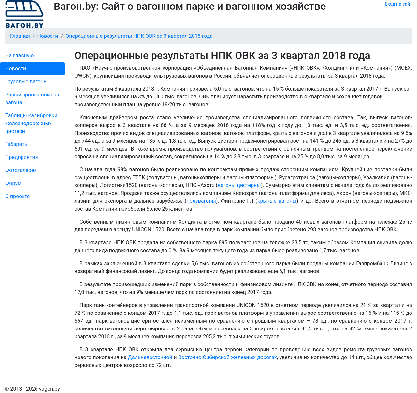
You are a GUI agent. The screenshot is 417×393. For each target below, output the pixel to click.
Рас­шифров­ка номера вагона (32, 99)
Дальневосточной (150, 357)
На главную (19, 55)
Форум (13, 183)
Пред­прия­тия (21, 157)
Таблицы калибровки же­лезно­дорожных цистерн (31, 123)
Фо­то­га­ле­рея (21, 170)
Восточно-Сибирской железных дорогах (227, 357)
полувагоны (201, 201)
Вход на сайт (398, 4)
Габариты (17, 144)
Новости (15, 69)
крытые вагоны (276, 201)
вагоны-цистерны (239, 185)
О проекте (17, 196)
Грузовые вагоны (26, 82)
